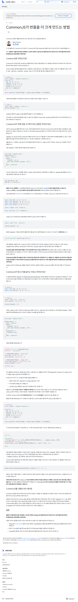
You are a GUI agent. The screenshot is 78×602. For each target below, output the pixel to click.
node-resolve (19, 524)
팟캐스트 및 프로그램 (7, 578)
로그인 (74, 2)
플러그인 (63, 499)
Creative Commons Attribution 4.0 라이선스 (32, 538)
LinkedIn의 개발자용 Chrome (9, 589)
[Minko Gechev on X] (13, 45)
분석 (29, 131)
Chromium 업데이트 (7, 573)
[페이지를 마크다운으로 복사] (8, 32)
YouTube (4, 587)
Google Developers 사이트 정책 (24, 540)
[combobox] (51, 1)
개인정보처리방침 (9, 598)
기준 (37, 2)
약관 (3, 598)
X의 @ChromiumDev (7, 584)
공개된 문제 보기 (6, 565)
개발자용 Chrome (6, 571)
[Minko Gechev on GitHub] (15, 45)
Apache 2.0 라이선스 (65, 538)
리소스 (22, 2)
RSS (3, 591)
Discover (30, 2)
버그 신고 (4, 562)
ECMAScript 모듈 (20, 194)
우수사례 (4, 576)
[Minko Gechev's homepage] (18, 45)
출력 (69, 172)
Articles (4, 7)
